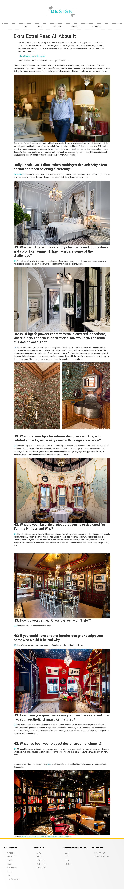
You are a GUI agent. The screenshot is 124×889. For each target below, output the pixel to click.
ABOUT (40, 27)
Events (9, 860)
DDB (67, 853)
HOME (25, 27)
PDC (67, 856)
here (49, 764)
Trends (9, 864)
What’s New (12, 856)
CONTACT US (76, 27)
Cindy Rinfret (40, 836)
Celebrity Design (27, 836)
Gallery (9, 871)
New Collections (13, 879)
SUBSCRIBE (96, 27)
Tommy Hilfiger (64, 836)
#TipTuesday (12, 868)
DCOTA (68, 864)
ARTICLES (57, 27)
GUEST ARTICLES (101, 856)
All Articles (11, 853)
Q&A (8, 875)
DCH (67, 860)
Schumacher (52, 836)
